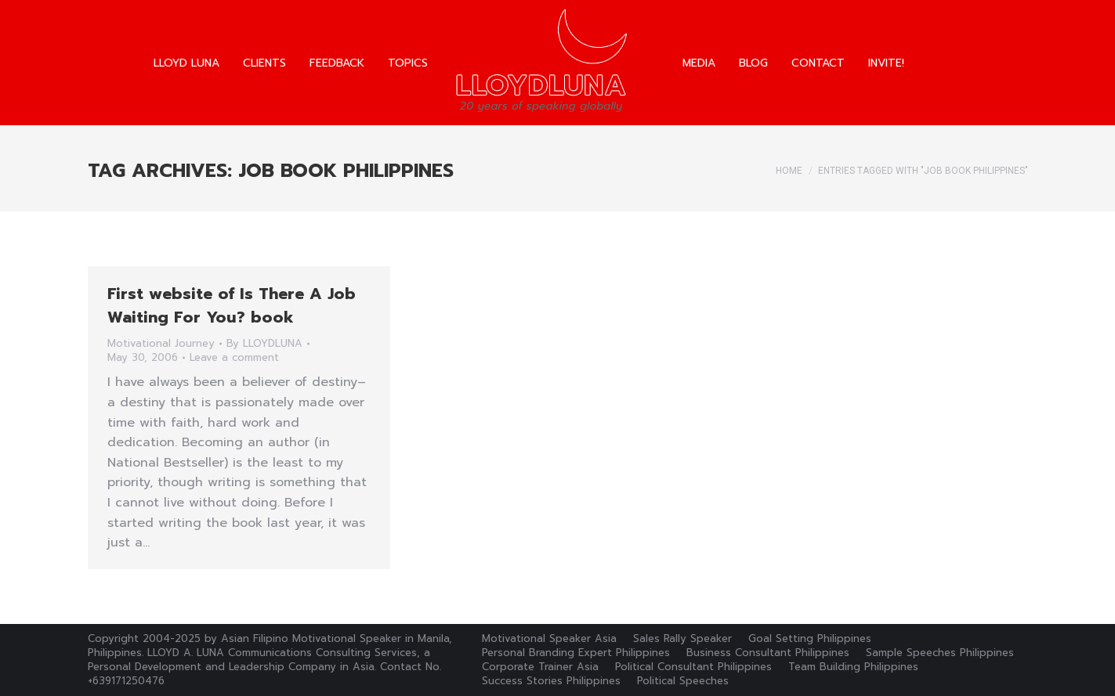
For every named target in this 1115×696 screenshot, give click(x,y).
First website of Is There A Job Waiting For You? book (231, 305)
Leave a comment (234, 358)
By (264, 344)
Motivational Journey (161, 343)
